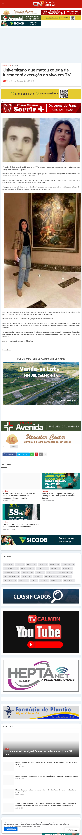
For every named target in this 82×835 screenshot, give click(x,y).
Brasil (54, 564)
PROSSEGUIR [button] (11, 829)
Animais (8, 564)
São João (23, 580)
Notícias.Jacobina (52, 576)
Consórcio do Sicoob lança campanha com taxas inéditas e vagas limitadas (21, 525)
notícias (15, 65)
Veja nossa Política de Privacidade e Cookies (27, 826)
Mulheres (26, 576)
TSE (34, 580)
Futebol (51, 572)
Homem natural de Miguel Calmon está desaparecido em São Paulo (39, 753)
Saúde (66, 576)
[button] (3, 4)
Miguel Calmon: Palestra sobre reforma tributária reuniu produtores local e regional (47, 776)
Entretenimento (11, 572)
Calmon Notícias (11, 568)
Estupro (40, 572)
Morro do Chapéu (11, 576)
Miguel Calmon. (65, 572)
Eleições (67, 568)
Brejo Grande (68, 564)
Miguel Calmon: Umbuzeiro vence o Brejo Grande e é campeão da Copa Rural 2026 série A (46, 763)
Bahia (31, 564)
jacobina (68, 580)
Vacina (43, 580)
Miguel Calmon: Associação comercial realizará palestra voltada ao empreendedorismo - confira (19, 496)
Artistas (20, 564)
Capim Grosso (27, 568)
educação (56, 580)
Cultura (55, 568)
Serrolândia (10, 580)
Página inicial (7, 65)
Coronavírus (42, 568)
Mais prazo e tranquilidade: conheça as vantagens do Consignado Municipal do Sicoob (59, 496)
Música (38, 576)
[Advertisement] (41, 44)
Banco (43, 564)
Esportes (27, 572)
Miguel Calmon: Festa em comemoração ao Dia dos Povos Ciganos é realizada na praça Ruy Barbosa (45, 791)
